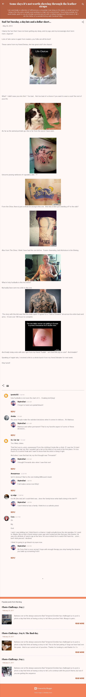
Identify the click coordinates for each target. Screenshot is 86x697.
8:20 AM (29, 402)
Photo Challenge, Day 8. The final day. (20, 633)
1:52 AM (22, 440)
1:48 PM (29, 481)
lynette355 (14, 395)
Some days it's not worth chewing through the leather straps (43, 5)
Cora (12, 517)
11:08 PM (20, 495)
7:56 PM (21, 395)
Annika (13, 416)
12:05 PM (24, 474)
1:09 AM (19, 416)
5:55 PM (29, 546)
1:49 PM (29, 502)
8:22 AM (29, 459)
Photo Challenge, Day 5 (13, 659)
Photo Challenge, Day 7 (13, 607)
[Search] (83, 4)
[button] (83, 22)
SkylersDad (21, 402)
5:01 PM (17, 517)
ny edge (13, 495)
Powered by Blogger (43, 688)
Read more (79, 624)
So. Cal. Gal (15, 440)
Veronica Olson (48, 692)
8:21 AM (29, 423)
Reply (13, 412)
